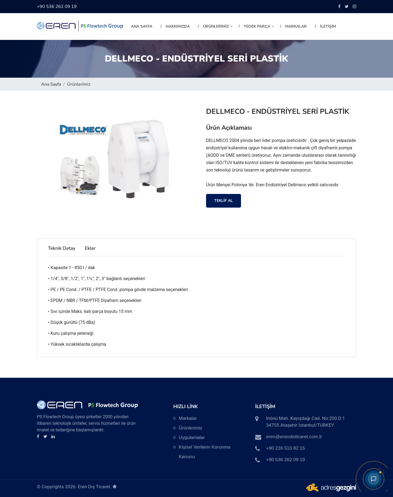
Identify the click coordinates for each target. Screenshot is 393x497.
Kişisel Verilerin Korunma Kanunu (204, 451)
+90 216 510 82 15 (285, 448)
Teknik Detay (61, 248)
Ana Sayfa (141, 26)
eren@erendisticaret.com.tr (294, 436)
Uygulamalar (192, 437)
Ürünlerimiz (78, 84)
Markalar (188, 418)
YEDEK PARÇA (259, 26)
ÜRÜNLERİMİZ (218, 26)
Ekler (90, 248)
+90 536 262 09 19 (57, 7)
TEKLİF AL (223, 200)
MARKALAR (296, 26)
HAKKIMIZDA (178, 26)
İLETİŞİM (328, 26)
